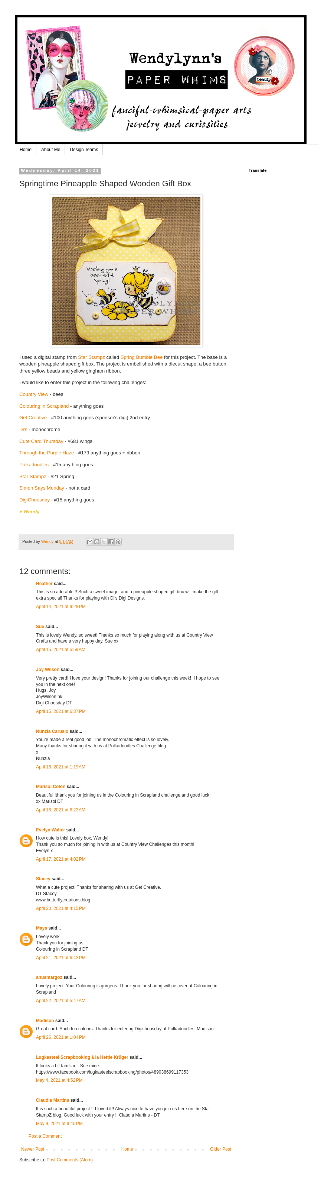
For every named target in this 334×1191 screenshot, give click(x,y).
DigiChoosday (34, 500)
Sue (40, 626)
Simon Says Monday (41, 488)
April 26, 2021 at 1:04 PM (61, 1037)
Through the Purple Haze (46, 453)
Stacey (43, 878)
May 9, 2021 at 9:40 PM (59, 1123)
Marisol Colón (50, 786)
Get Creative (33, 417)
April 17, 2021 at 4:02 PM (61, 859)
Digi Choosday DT (54, 702)
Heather (44, 583)
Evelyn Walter (50, 830)
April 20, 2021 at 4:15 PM (61, 908)
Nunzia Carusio (52, 731)
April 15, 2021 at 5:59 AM (60, 649)
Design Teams (84, 149)
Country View (34, 394)
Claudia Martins (53, 1100)
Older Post (220, 1149)
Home (26, 149)
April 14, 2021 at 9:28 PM (61, 606)
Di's (23, 429)
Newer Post (32, 1149)
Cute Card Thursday (41, 441)
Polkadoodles (34, 464)
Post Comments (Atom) (69, 1159)
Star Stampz (91, 357)
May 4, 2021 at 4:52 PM (59, 1080)
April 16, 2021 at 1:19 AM (60, 767)
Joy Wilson (47, 669)
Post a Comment (45, 1136)
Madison (45, 1020)
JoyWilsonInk (49, 696)
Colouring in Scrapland (44, 406)
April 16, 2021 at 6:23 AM (60, 810)
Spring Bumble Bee (142, 357)
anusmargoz (49, 977)
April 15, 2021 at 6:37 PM (61, 711)
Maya (41, 928)
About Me (50, 149)
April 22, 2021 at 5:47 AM (60, 1000)
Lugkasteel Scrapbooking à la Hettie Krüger (82, 1057)
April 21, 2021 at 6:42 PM (61, 957)
